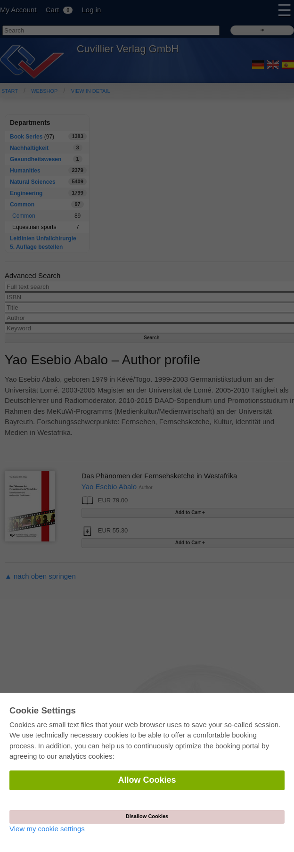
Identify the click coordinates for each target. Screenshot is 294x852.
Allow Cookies (147, 780)
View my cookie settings (47, 829)
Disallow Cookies (147, 816)
